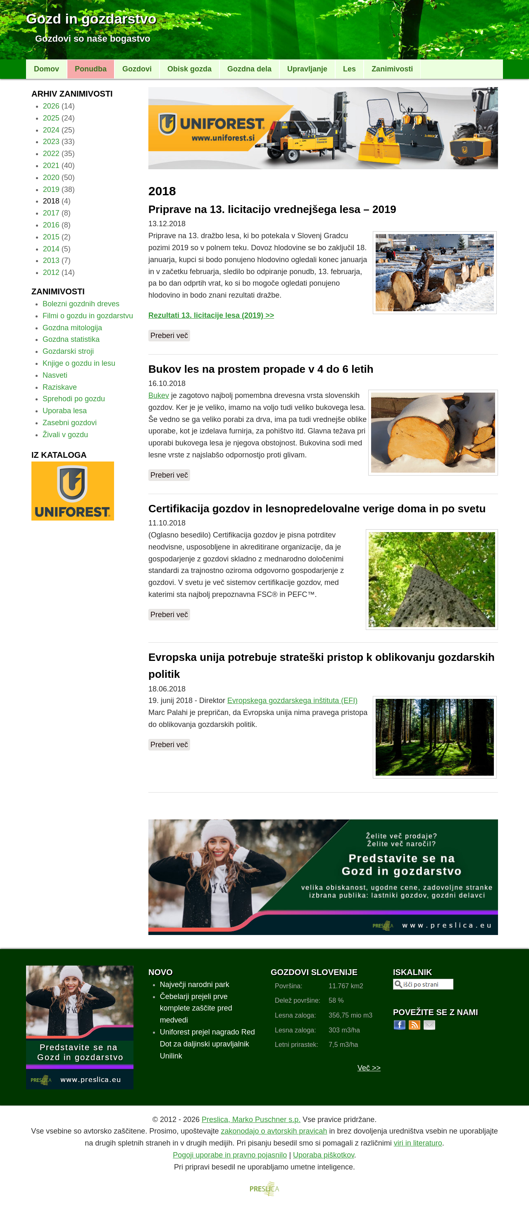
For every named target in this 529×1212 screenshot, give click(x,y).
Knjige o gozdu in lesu (79, 363)
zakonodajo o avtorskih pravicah (274, 1131)
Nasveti (55, 375)
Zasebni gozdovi (70, 423)
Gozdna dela (249, 69)
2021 (51, 165)
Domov (46, 69)
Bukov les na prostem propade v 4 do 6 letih (261, 369)
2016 (51, 225)
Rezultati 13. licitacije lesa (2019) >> (211, 315)
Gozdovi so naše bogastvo (92, 38)
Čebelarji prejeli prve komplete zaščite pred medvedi (196, 1008)
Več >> (369, 1068)
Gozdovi (137, 69)
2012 (51, 272)
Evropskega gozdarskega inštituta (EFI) (292, 700)
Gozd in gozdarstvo (91, 18)
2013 (51, 260)
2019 (51, 189)
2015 (51, 237)
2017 (51, 213)
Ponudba (91, 69)
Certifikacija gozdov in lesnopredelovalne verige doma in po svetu (317, 508)
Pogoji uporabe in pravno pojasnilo (230, 1155)
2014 (51, 249)
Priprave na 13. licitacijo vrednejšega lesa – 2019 (272, 209)
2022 (51, 153)
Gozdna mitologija (72, 328)
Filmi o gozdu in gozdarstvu (88, 316)
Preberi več (169, 335)
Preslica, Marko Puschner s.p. (251, 1119)
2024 (51, 130)
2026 (51, 106)
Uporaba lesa (65, 411)
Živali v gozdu (65, 435)
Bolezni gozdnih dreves (81, 304)
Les (349, 69)
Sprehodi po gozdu (74, 399)
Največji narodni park (194, 984)
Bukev (158, 395)
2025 (51, 118)
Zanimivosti (392, 69)
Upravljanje (307, 69)
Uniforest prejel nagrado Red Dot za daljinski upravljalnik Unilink (207, 1044)
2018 (51, 201)
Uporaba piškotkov (323, 1155)
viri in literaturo (418, 1143)
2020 (51, 177)
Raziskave (60, 387)
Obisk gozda (189, 69)
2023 (51, 141)
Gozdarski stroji (68, 351)
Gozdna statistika (71, 339)
